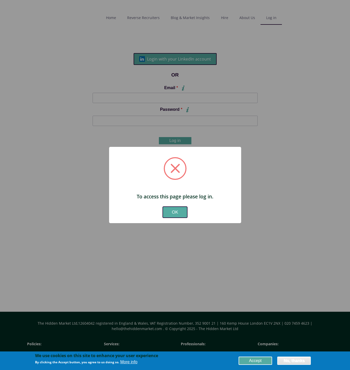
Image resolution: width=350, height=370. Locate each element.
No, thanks (294, 361)
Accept (255, 361)
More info (128, 362)
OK (175, 212)
